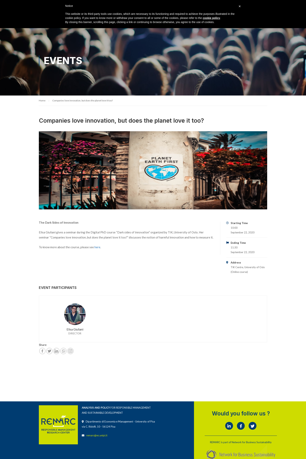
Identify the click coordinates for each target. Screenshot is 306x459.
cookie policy (211, 18)
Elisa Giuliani (75, 329)
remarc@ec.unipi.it (96, 435)
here (97, 247)
